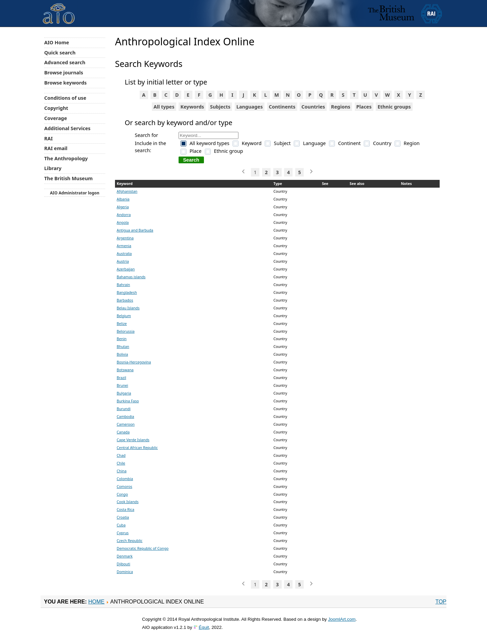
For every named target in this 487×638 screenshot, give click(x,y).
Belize (122, 323)
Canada (123, 431)
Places (364, 106)
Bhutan (123, 346)
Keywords (192, 106)
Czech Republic (129, 540)
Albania (123, 199)
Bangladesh (127, 292)
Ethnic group (228, 151)
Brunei (122, 385)
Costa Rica (125, 509)
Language (314, 143)
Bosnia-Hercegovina (134, 361)
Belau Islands (128, 307)
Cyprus (123, 532)
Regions (340, 106)
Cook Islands (128, 501)
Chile (121, 463)
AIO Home (56, 42)
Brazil (121, 377)
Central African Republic (137, 447)
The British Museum (68, 178)
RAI (48, 138)
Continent (349, 143)
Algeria (123, 206)
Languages (249, 106)
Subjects (220, 106)
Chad (121, 455)
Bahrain (123, 284)
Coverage (55, 118)
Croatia (123, 517)
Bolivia (122, 354)
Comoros (124, 486)
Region (412, 143)
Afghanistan (127, 191)
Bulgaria (124, 393)
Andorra (124, 214)
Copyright (56, 108)
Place (195, 151)
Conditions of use (65, 98)
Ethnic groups (394, 106)
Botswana (125, 369)
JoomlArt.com (341, 619)
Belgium (124, 315)
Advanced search (64, 62)
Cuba (121, 524)
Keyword (252, 143)
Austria (123, 261)
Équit (204, 627)
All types (164, 106)
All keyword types (209, 143)
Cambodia (125, 416)
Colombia (125, 478)
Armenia (124, 245)
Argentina (125, 237)
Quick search (60, 52)
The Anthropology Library (66, 163)
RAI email (56, 148)
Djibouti (123, 563)
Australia (124, 253)
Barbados (125, 300)
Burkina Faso (128, 400)
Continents (282, 106)
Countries (313, 106)
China (121, 470)
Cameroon (126, 424)
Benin (121, 338)
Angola (123, 222)
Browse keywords (65, 82)
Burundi (124, 408)
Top (440, 602)
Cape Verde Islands (133, 439)
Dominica (125, 571)
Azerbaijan (126, 268)
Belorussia (126, 331)
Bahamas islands (131, 276)
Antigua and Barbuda (135, 230)
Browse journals (63, 72)
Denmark (125, 556)
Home (96, 602)
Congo (122, 494)
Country (382, 143)
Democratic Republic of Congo (142, 548)
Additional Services (67, 128)
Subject (282, 143)
